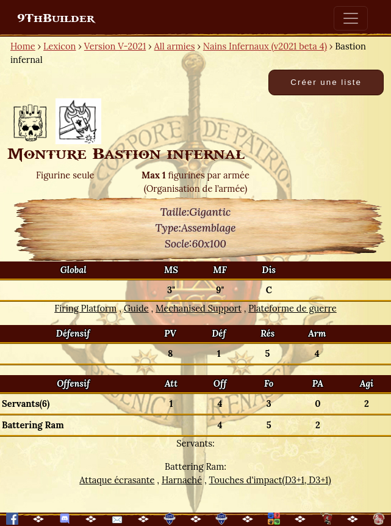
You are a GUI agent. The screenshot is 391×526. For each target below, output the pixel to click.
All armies (174, 46)
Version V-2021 (115, 46)
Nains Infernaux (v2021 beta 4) (265, 46)
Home (22, 46)
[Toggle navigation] (351, 18)
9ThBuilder (56, 18)
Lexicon (59, 46)
